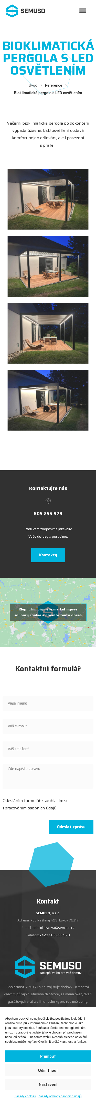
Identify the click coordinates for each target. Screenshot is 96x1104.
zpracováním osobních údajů (30, 808)
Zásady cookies (25, 1096)
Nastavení (48, 1084)
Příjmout (48, 1056)
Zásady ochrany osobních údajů (60, 1096)
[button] (82, 11)
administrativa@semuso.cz (53, 927)
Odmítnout (48, 1070)
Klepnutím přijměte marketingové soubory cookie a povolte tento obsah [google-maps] (48, 612)
